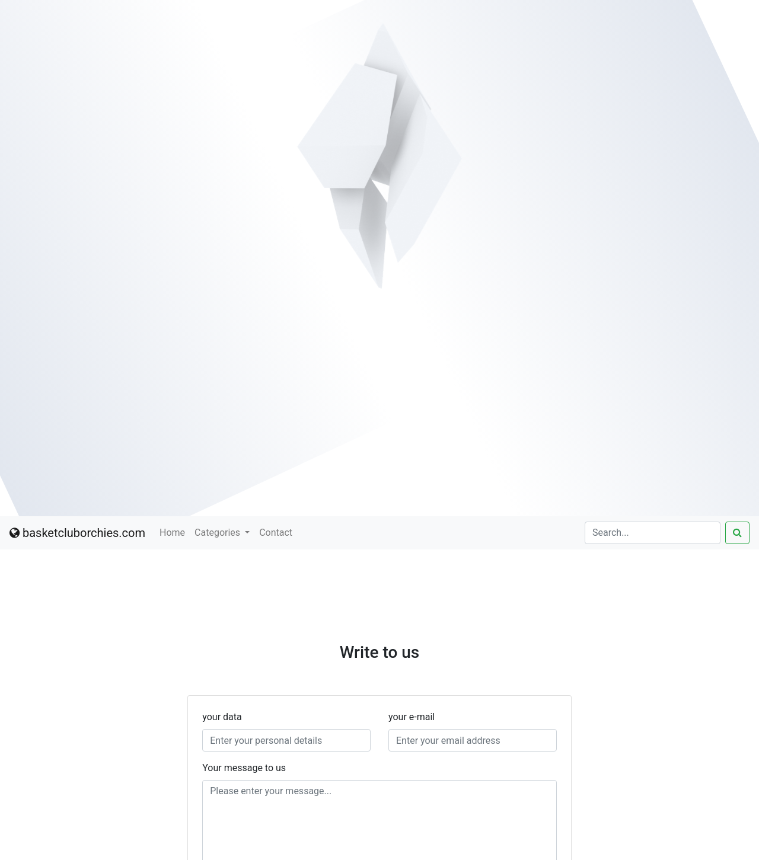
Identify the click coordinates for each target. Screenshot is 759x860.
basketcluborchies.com (77, 533)
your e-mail (411, 716)
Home (172, 532)
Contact (275, 532)
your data (221, 716)
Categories (218, 532)
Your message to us (244, 767)
